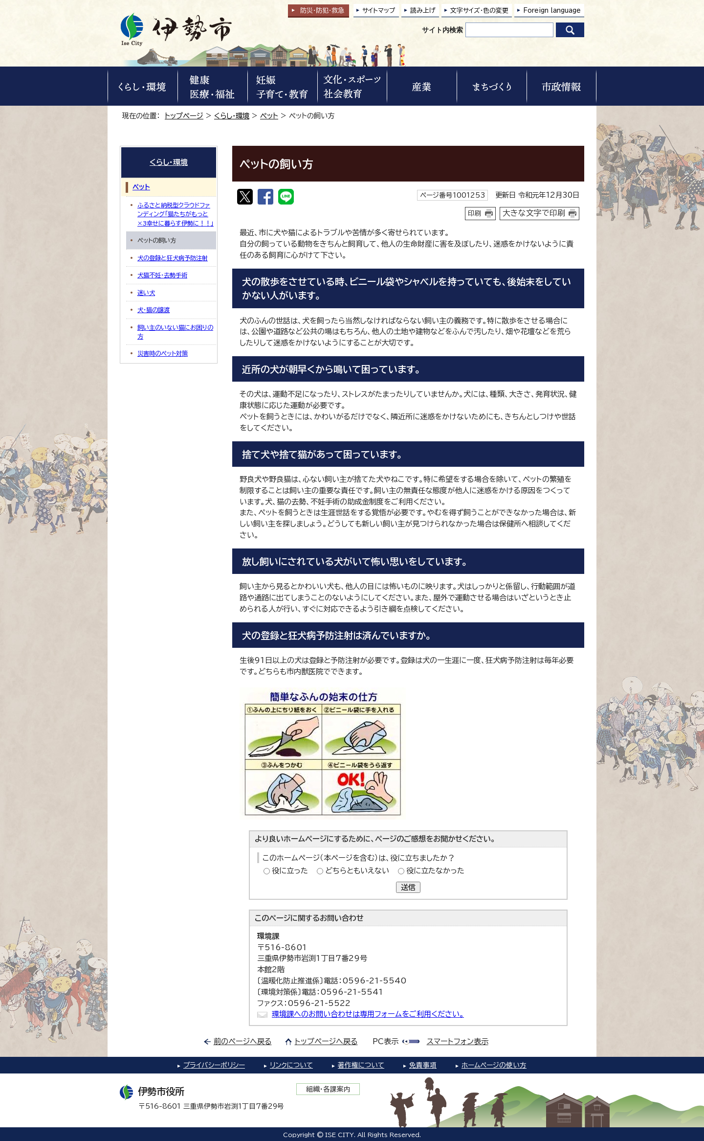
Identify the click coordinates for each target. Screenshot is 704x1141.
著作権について (361, 1065)
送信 (408, 887)
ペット (269, 115)
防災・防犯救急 (322, 10)
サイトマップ (379, 10)
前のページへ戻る (243, 1041)
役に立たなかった (435, 870)
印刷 (475, 213)
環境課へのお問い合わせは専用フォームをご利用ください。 (368, 1014)
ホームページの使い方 (494, 1065)
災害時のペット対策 (162, 353)
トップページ (184, 115)
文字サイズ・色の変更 (479, 10)
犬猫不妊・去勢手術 (162, 275)
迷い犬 (146, 293)
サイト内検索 (442, 30)
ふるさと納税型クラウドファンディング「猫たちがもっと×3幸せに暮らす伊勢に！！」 (175, 214)
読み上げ (423, 10)
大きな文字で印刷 (534, 213)
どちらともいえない (357, 870)
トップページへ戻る (326, 1041)
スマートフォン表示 (457, 1041)
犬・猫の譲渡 (153, 310)
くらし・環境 (231, 115)
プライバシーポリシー (214, 1065)
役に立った (290, 870)
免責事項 (423, 1065)
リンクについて (291, 1065)
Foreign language (552, 10)
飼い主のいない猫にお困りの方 (175, 331)
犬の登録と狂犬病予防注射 (172, 258)
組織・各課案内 (328, 1089)
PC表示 (385, 1041)
